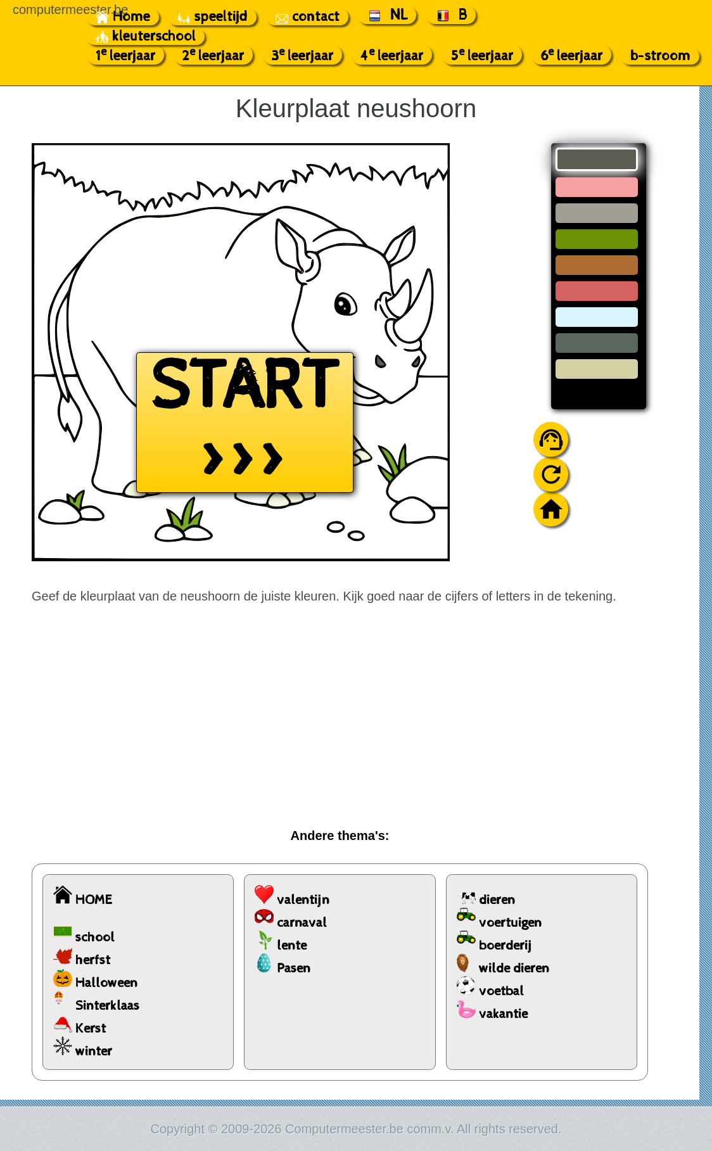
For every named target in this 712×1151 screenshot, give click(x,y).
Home (123, 17)
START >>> (245, 422)
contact (308, 17)
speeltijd (212, 17)
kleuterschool (146, 37)
